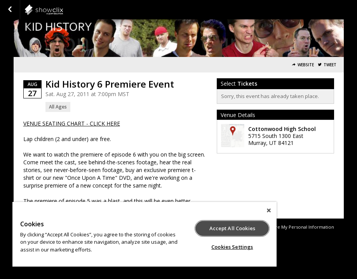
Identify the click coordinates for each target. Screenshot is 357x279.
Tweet (330, 64)
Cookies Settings (232, 246)
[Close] (268, 210)
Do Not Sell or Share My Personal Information (285, 227)
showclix (63, 10)
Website (306, 64)
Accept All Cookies (232, 228)
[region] (144, 234)
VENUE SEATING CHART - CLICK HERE (71, 123)
